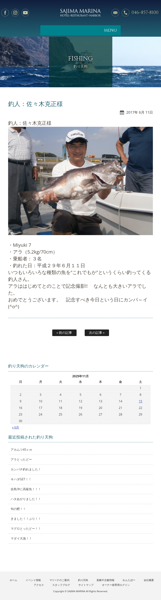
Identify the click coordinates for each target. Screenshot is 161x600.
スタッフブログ (61, 585)
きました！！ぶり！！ (26, 518)
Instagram (15, 13)
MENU (110, 30)
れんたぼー (129, 580)
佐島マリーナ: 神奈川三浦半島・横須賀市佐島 (80, 13)
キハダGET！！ (21, 479)
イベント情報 (33, 580)
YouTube (25, 13)
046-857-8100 (145, 12)
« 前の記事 (64, 332)
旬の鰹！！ (18, 509)
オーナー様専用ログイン (116, 585)
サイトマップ (86, 585)
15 (140, 401)
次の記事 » (97, 332)
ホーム (13, 580)
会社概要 (149, 580)
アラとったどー (21, 459)
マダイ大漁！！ (21, 538)
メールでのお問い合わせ (115, 13)
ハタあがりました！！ (26, 499)
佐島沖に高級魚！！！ (26, 489)
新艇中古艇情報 (105, 580)
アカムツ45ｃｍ (21, 449)
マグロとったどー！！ (26, 528)
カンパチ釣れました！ (26, 469)
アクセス (39, 585)
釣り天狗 (83, 580)
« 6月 (15, 427)
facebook (5, 13)
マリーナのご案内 (59, 580)
